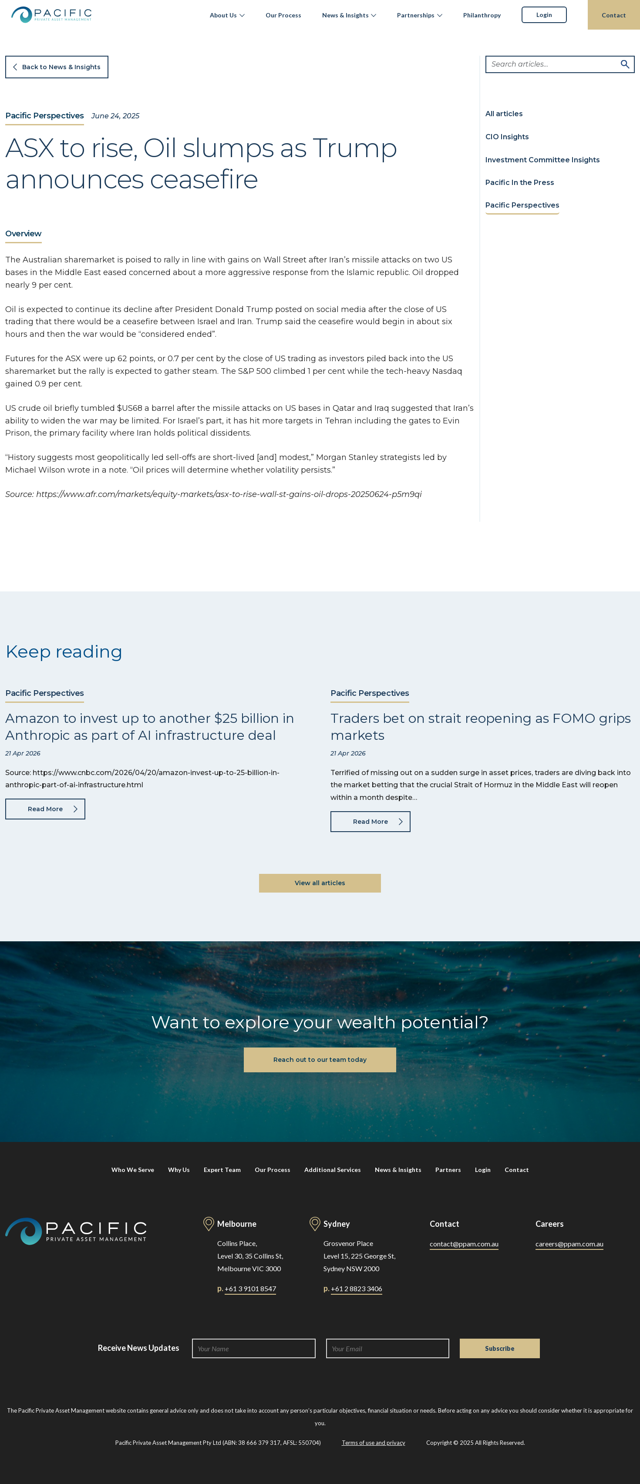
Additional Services (332, 1169)
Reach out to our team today (320, 1060)
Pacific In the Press (519, 182)
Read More (45, 809)
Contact (614, 15)
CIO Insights (507, 137)
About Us (223, 15)
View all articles (320, 883)
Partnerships (416, 15)
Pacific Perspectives (44, 116)
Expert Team (222, 1169)
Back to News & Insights (61, 67)
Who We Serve (132, 1169)
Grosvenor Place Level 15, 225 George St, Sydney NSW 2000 (359, 1255)
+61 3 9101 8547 (250, 1288)
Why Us (179, 1169)
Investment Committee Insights (542, 160)
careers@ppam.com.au (569, 1243)
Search (625, 64)
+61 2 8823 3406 (356, 1288)
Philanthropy (482, 15)
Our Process (283, 15)
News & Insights (345, 15)
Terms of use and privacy (373, 1442)
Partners (448, 1169)
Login (544, 14)
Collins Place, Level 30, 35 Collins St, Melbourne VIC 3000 (250, 1255)
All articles (504, 114)
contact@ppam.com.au (464, 1243)
